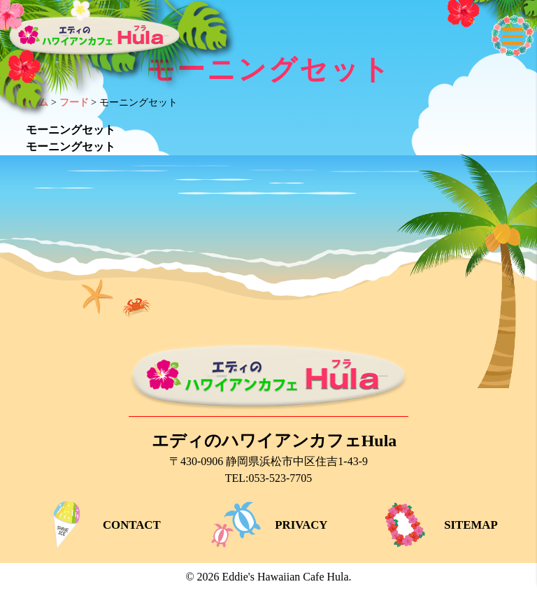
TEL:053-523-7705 (268, 478)
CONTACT (98, 525)
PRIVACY (268, 525)
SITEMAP (437, 525)
